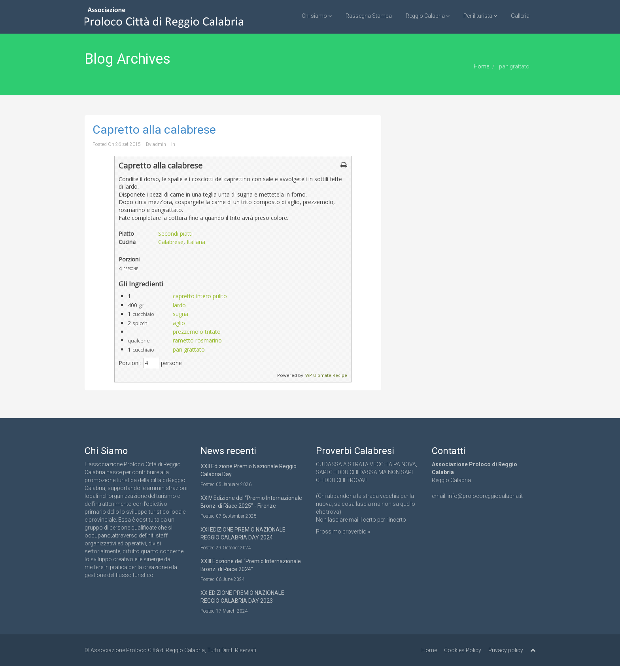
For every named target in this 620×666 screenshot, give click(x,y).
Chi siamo (317, 16)
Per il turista (480, 16)
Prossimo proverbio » (343, 531)
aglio (179, 323)
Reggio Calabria (428, 16)
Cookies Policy (462, 650)
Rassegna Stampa (369, 16)
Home (481, 66)
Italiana (196, 242)
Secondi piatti (175, 233)
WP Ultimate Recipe (326, 375)
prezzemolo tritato (197, 331)
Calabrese (170, 242)
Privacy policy (505, 650)
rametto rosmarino (197, 340)
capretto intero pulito (200, 296)
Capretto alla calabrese (154, 129)
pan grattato (189, 349)
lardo (179, 305)
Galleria (520, 16)
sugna (180, 314)
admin (159, 144)
